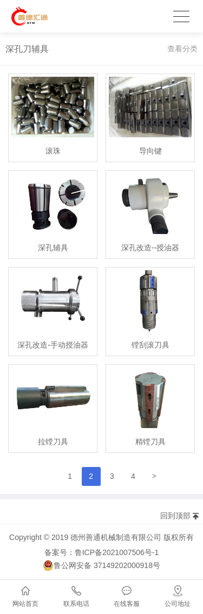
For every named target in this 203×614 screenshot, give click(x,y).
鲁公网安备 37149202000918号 (101, 565)
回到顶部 (175, 515)
